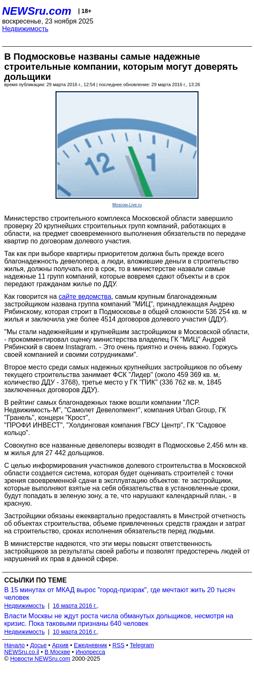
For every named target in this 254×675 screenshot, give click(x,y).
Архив (60, 645)
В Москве (57, 652)
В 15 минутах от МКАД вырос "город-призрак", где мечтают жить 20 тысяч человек (119, 593)
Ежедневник (90, 645)
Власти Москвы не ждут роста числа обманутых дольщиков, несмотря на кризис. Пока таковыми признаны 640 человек (118, 619)
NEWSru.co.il (21, 652)
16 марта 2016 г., (76, 605)
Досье (38, 645)
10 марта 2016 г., (76, 631)
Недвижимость (25, 28)
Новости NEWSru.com (40, 658)
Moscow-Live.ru (127, 205)
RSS (118, 645)
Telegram (142, 645)
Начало (14, 645)
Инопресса (91, 652)
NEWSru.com (36, 11)
